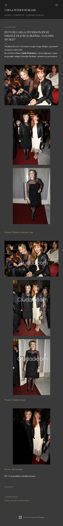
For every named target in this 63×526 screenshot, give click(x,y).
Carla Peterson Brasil (20, 10)
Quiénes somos (35, 15)
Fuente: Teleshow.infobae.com (18, 232)
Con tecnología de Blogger (31, 517)
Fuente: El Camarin (13, 469)
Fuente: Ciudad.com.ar (14, 400)
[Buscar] (56, 4)
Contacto (18, 15)
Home (7, 15)
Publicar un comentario (16, 500)
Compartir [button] (8, 487)
